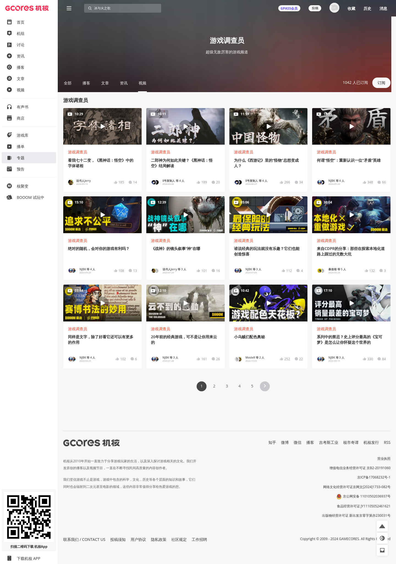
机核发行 (371, 442)
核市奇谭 (351, 442)
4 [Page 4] (239, 386)
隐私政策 (158, 539)
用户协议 (138, 539)
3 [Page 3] (227, 386)
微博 (285, 442)
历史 (367, 8)
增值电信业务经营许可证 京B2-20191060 (360, 468)
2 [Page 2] (214, 386)
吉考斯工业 (328, 442)
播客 (310, 442)
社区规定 (179, 539)
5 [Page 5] (252, 386)
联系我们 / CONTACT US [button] (84, 539)
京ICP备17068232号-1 (374, 477)
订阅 (381, 82)
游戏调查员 (77, 152)
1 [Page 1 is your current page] (201, 386)
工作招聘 (199, 539)
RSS (387, 442)
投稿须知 (118, 539)
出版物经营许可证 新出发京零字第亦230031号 (356, 515)
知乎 (272, 442)
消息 (383, 8)
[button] (265, 386)
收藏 (351, 8)
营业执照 (384, 458)
